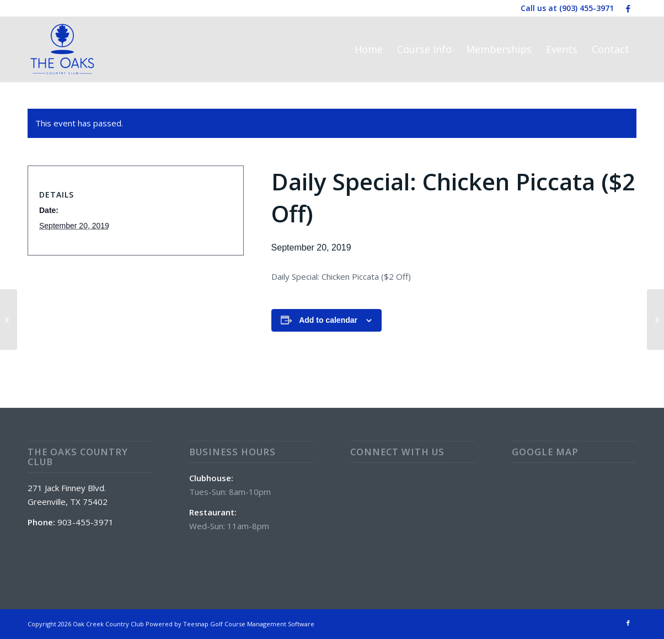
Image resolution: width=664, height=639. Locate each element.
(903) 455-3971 (586, 8)
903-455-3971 (85, 522)
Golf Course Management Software (262, 624)
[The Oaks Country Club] (62, 49)
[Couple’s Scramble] (8, 319)
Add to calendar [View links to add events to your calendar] (328, 320)
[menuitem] (368, 49)
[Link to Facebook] (628, 8)
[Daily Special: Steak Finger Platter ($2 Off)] (655, 319)
